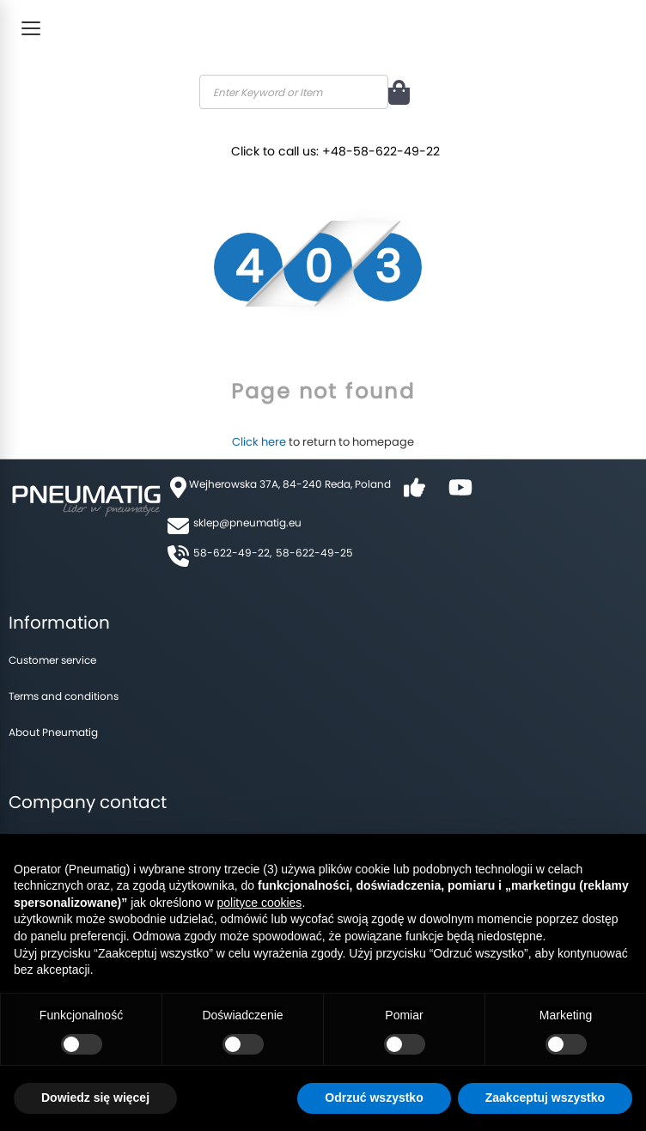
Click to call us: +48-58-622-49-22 (339, 147)
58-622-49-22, (232, 552)
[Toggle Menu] (31, 28)
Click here (259, 442)
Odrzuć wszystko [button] (374, 1097)
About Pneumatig (53, 732)
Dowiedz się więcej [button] (95, 1097)
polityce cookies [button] (259, 902)
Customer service (52, 660)
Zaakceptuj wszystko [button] (545, 1097)
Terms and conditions (64, 696)
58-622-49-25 (314, 552)
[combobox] (293, 92)
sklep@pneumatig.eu (247, 522)
